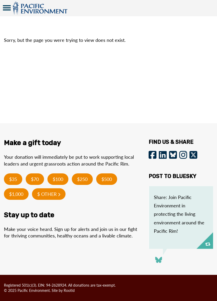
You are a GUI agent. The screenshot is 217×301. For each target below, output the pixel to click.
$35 (13, 179)
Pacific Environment (40, 8)
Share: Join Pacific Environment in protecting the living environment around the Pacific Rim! (179, 214)
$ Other (48, 194)
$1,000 (16, 194)
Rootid (69, 290)
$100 (58, 179)
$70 (35, 179)
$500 (106, 179)
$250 (82, 179)
